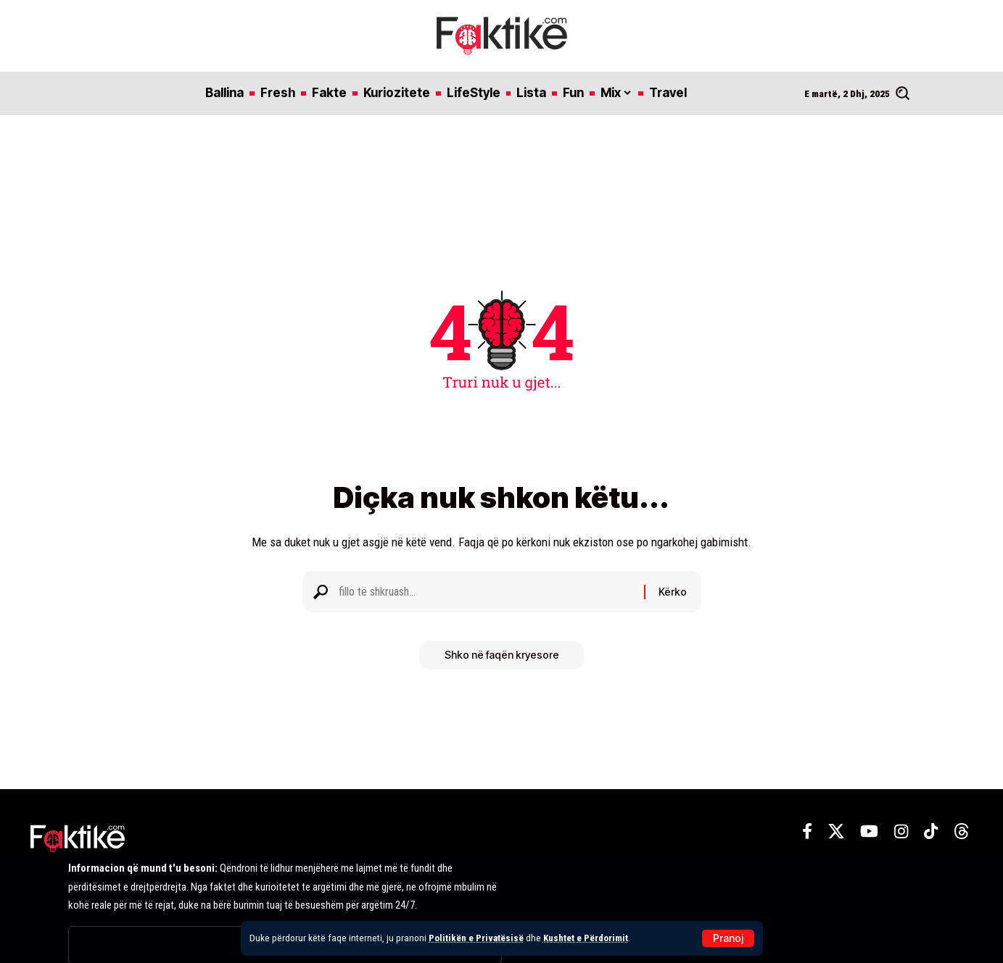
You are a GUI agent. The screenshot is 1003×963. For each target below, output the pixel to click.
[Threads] (961, 831)
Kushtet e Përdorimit (587, 937)
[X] (836, 831)
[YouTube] (869, 831)
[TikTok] (930, 831)
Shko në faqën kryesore (502, 659)
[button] (728, 938)
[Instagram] (901, 831)
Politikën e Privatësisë (476, 937)
